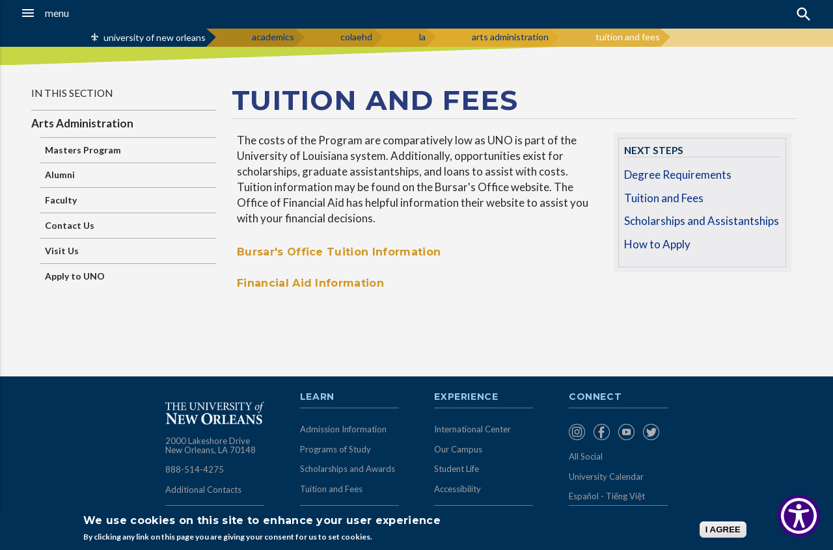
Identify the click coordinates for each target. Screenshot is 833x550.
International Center (472, 429)
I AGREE (723, 529)
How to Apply (657, 244)
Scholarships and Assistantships (701, 221)
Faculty (61, 199)
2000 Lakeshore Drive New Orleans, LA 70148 (210, 445)
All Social (586, 456)
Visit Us (62, 250)
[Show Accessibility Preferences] (799, 516)
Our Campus (458, 449)
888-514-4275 (194, 469)
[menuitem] (578, 432)
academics (273, 36)
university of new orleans (154, 37)
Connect (595, 397)
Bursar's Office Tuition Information (339, 252)
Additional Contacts (203, 489)
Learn (317, 397)
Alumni (60, 174)
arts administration (510, 36)
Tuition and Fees (663, 198)
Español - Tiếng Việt (607, 496)
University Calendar (606, 476)
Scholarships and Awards (347, 469)
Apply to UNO (75, 276)
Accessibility (457, 489)
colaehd (356, 36)
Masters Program (83, 149)
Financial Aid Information (310, 283)
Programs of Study (335, 449)
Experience (466, 397)
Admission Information (343, 429)
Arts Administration (82, 123)
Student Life (456, 469)
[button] (78, 13)
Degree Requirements (677, 174)
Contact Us (69, 225)
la (422, 36)
